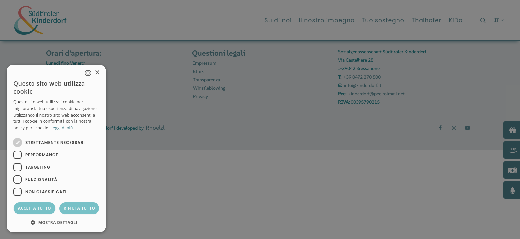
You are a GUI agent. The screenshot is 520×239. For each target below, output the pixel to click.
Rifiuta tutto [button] (79, 208)
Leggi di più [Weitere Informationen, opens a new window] (62, 128)
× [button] (97, 72)
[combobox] (88, 73)
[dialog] (56, 148)
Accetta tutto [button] (34, 208)
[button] (56, 222)
